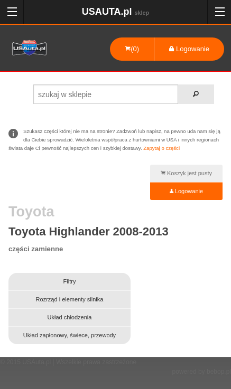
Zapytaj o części (161, 148)
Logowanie (189, 49)
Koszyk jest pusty (186, 173)
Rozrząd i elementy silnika (70, 299)
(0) (132, 49)
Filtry (69, 281)
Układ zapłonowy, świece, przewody (69, 335)
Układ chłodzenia (70, 317)
